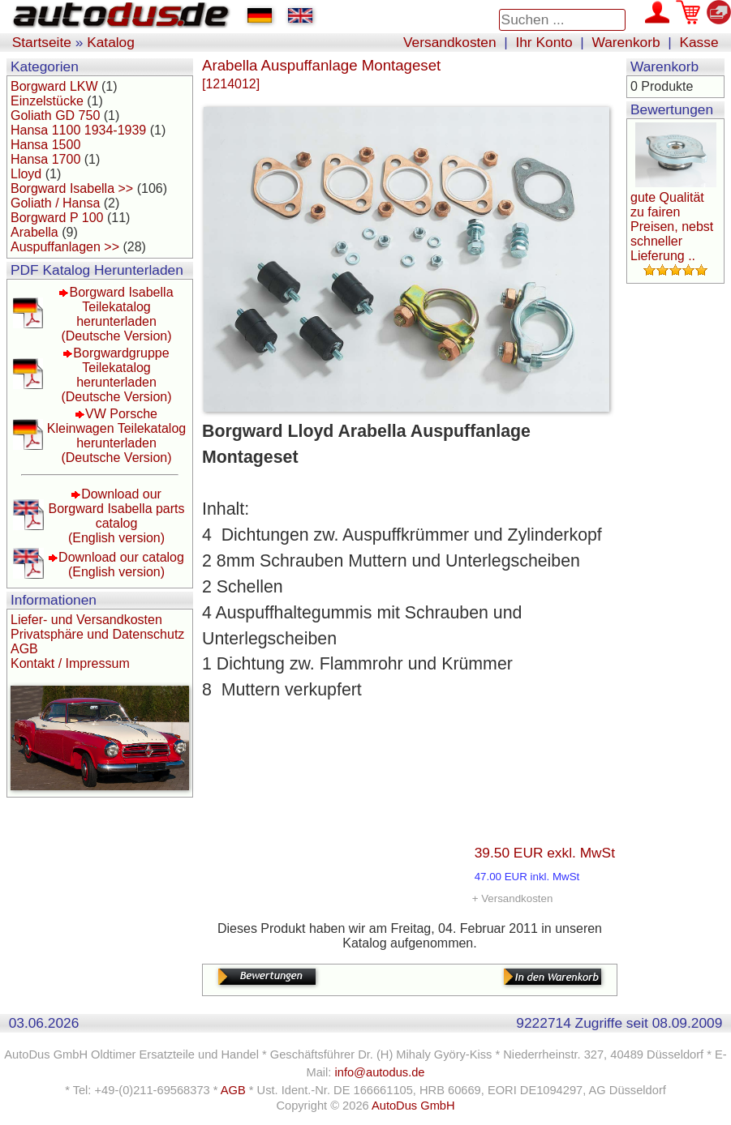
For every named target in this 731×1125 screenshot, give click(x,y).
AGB (24, 649)
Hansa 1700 (45, 159)
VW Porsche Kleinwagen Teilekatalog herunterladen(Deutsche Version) (116, 435)
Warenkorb (626, 42)
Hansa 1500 (45, 145)
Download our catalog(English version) (121, 564)
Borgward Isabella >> (72, 188)
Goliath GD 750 (55, 115)
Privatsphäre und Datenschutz (97, 634)
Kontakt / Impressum (70, 663)
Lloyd (26, 174)
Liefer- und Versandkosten (86, 620)
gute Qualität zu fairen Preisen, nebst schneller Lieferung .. (671, 226)
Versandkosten (450, 42)
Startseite (41, 42)
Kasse (698, 42)
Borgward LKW (54, 86)
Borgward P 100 (57, 218)
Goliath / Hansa (55, 203)
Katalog (111, 42)
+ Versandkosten (512, 898)
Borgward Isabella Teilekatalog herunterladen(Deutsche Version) (117, 314)
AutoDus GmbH (413, 1105)
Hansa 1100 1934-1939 (78, 130)
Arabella (34, 232)
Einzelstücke (47, 101)
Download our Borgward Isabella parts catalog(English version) (116, 516)
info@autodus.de (379, 1072)
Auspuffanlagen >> (65, 247)
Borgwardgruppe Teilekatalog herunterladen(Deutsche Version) (116, 375)
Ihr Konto (543, 42)
